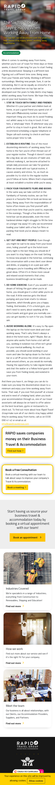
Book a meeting (16, 487)
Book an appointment (27, 537)
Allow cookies (36, 780)
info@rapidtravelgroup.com (15, 423)
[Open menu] (48, 8)
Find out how (15, 450)
